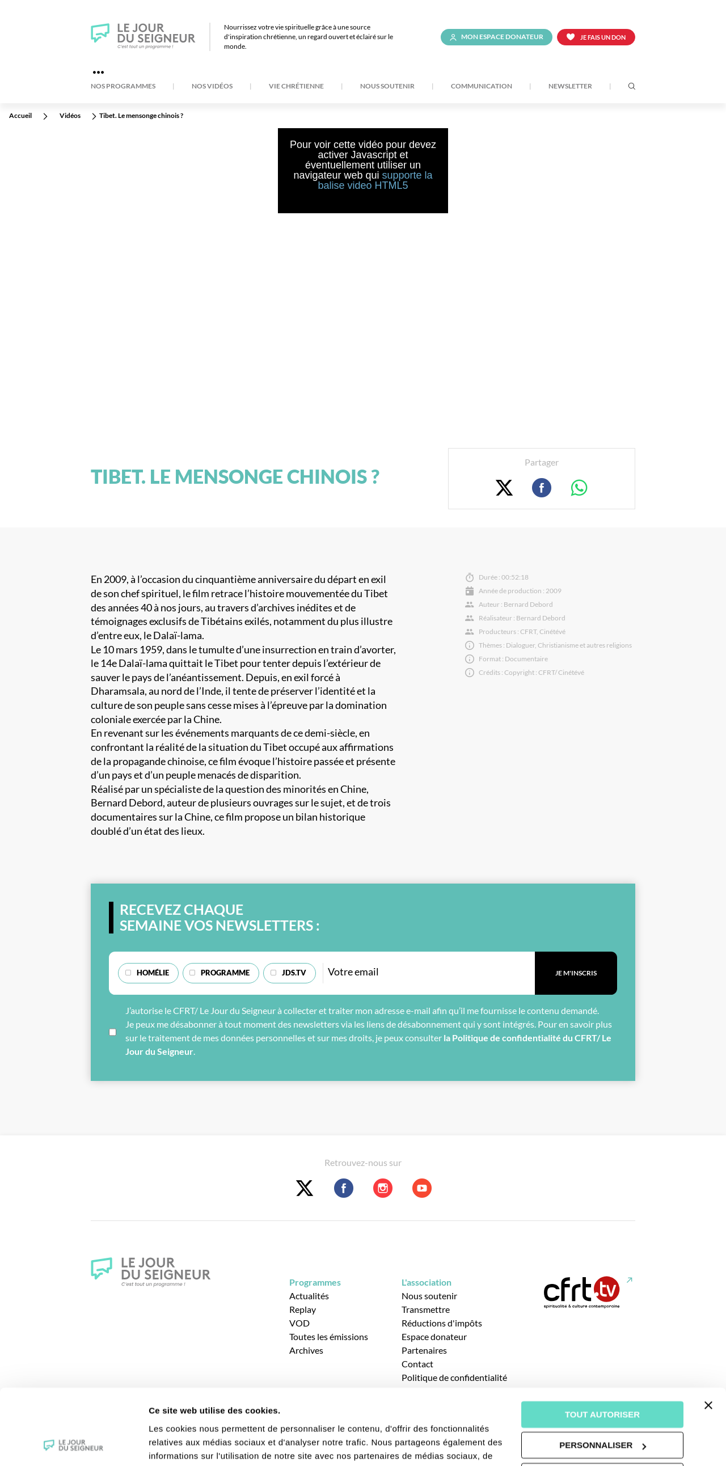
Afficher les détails (187, 1443)
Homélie (153, 972)
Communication (481, 86)
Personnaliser (602, 1374)
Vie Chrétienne (296, 86)
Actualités (309, 1295)
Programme (225, 972)
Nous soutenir (387, 86)
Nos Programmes (123, 86)
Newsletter (570, 86)
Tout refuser (602, 1405)
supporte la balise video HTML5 (375, 180)
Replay (302, 1309)
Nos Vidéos (212, 86)
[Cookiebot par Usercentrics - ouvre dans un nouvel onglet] (73, 1443)
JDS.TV (294, 972)
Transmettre (426, 1309)
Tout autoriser (602, 1344)
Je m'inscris (576, 973)
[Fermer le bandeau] (708, 1334)
